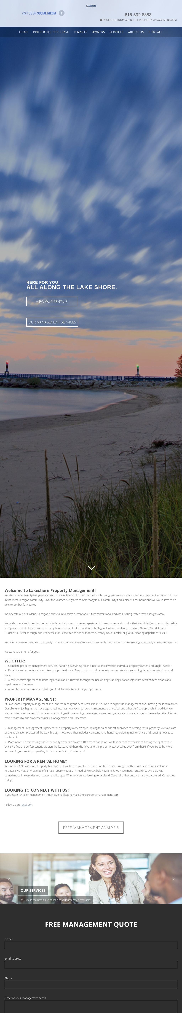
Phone (8, 978)
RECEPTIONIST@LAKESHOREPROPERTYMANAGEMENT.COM (139, 15)
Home (23, 32)
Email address (13, 958)
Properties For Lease (51, 32)
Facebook (26, 804)
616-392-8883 (139, 9)
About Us (136, 32)
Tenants (80, 32)
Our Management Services (52, 322)
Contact (156, 32)
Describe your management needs (25, 998)
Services (116, 32)
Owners (98, 32)
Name (8, 939)
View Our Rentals (52, 301)
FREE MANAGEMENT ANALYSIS (91, 827)
